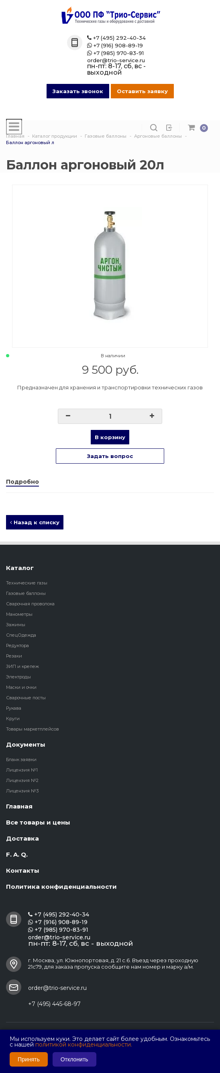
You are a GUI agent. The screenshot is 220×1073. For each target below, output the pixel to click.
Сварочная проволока (30, 604)
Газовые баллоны (26, 593)
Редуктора (17, 645)
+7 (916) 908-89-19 (115, 46)
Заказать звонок (78, 91)
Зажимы (15, 624)
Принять (29, 1059)
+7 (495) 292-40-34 (116, 38)
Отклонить (74, 1059)
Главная (19, 806)
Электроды (18, 677)
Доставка (22, 838)
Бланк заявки (21, 759)
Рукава (13, 708)
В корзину (110, 437)
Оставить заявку (142, 91)
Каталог (20, 568)
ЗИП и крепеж (22, 666)
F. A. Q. (17, 854)
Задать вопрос (110, 456)
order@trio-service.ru (116, 60)
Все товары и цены (38, 822)
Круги (13, 718)
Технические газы (26, 583)
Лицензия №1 (22, 770)
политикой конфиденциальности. (83, 1044)
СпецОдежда (21, 635)
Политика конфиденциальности (61, 886)
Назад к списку (34, 522)
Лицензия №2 (22, 780)
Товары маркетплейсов (32, 729)
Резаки (14, 656)
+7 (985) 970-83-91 (115, 53)
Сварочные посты (26, 697)
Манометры (19, 614)
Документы (25, 744)
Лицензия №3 (22, 791)
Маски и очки (21, 687)
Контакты (22, 870)
